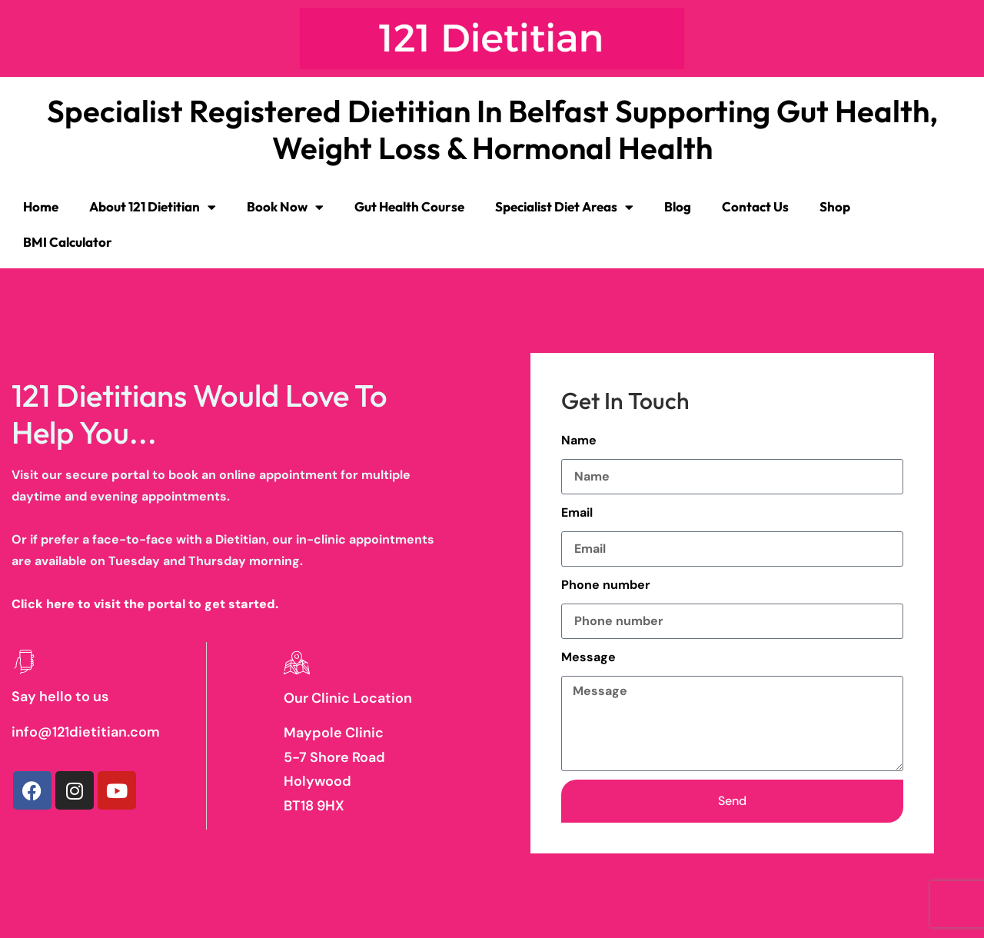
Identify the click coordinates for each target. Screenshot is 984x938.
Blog (677, 206)
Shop (834, 206)
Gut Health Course (409, 206)
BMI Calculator (67, 242)
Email (577, 512)
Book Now (285, 207)
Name (579, 440)
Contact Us (755, 206)
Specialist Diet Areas (564, 207)
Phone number (605, 585)
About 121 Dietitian (152, 207)
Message (588, 657)
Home (40, 206)
